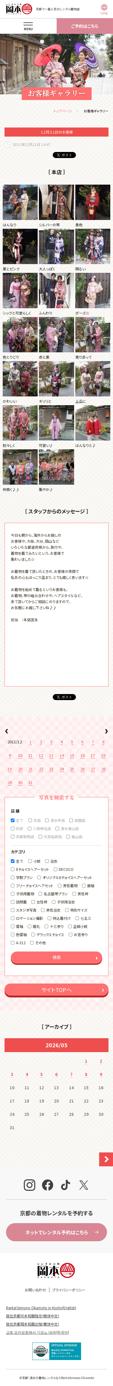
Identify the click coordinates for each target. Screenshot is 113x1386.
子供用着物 (25, 893)
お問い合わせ (35, 1289)
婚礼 (36, 926)
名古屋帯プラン (56, 893)
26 (82, 769)
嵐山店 (76, 836)
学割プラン (24, 877)
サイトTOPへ (56, 989)
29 (10, 782)
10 (20, 755)
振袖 (90, 885)
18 (103, 755)
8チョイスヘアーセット (32, 869)
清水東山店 (70, 828)
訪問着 (21, 901)
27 (93, 769)
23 (51, 769)
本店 (37, 820)
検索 (56, 957)
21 (30, 769)
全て (19, 820)
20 (20, 769)
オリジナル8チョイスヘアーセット (67, 877)
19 (10, 769)
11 (30, 755)
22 (41, 769)
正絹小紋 (80, 926)
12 (41, 755)
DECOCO (66, 869)
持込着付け (62, 918)
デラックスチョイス (50, 934)
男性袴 (82, 893)
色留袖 (21, 934)
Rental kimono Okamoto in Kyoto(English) (41, 1307)
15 (72, 755)
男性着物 (70, 885)
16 (82, 755)
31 (30, 782)
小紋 (37, 861)
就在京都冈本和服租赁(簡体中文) (32, 1315)
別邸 (19, 828)
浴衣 (54, 861)
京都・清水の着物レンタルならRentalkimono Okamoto (58, 1377)
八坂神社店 (42, 828)
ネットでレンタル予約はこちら (56, 1232)
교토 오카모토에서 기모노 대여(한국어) (37, 1332)
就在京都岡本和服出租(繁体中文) (32, 1323)
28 (103, 769)
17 (93, 755)
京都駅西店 (25, 836)
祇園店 (79, 820)
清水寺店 (57, 820)
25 (72, 769)
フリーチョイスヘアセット (34, 885)
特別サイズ (78, 910)
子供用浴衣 (66, 901)
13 (51, 755)
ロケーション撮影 (29, 918)
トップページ (63, 110)
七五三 (85, 918)
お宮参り (81, 934)
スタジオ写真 (26, 910)
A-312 (21, 942)
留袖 (19, 926)
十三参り (57, 926)
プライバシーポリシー (68, 1289)
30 (20, 782)
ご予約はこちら (84, 26)
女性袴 (41, 901)
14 (62, 755)
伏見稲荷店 (53, 836)
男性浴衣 (53, 910)
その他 (40, 942)
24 (62, 769)
